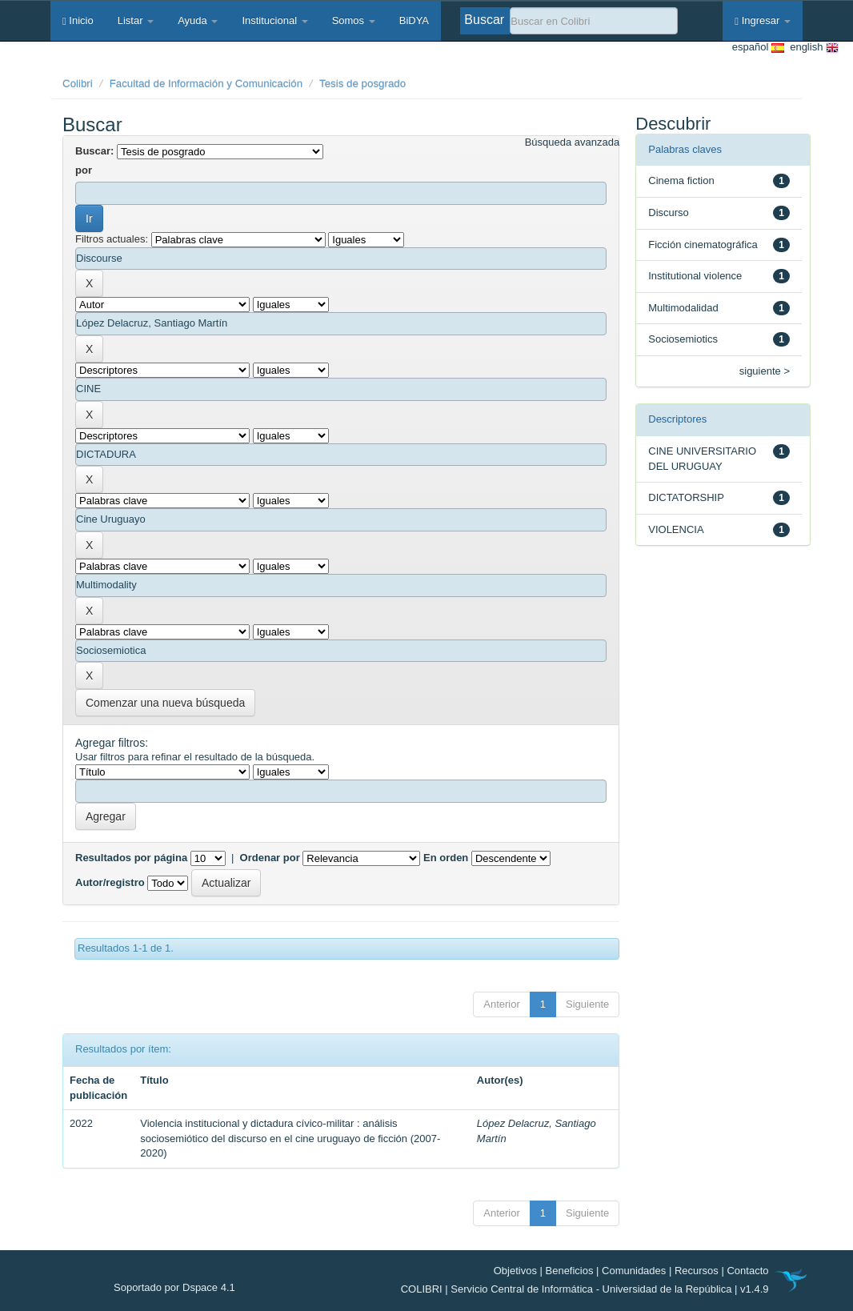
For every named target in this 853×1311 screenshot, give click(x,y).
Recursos (697, 1271)
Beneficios (570, 1271)
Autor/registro (110, 882)
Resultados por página (131, 858)
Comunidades (634, 1271)
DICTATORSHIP (686, 497)
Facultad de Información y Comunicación (206, 84)
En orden (445, 858)
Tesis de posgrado (362, 84)
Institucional (274, 20)
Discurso (668, 212)
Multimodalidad (683, 308)
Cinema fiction (681, 180)
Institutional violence (695, 276)
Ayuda (198, 20)
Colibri (77, 84)
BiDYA (414, 20)
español (758, 47)
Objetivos (515, 1271)
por (83, 170)
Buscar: (94, 151)
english (811, 47)
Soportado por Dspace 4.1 (174, 1287)
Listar (136, 20)
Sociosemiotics (683, 339)
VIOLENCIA (675, 529)
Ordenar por (270, 858)
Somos (353, 20)
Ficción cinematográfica (703, 245)
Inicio (78, 20)
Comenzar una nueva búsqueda (165, 702)
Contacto (747, 1271)
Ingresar (763, 20)
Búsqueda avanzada (572, 142)
